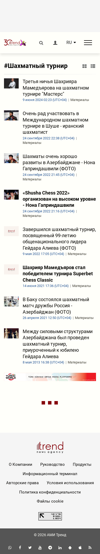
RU (69, 43)
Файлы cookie (50, 501)
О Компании (20, 464)
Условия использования (70, 482)
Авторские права (22, 482)
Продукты (82, 464)
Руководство (52, 464)
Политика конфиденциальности (50, 492)
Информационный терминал (50, 473)
